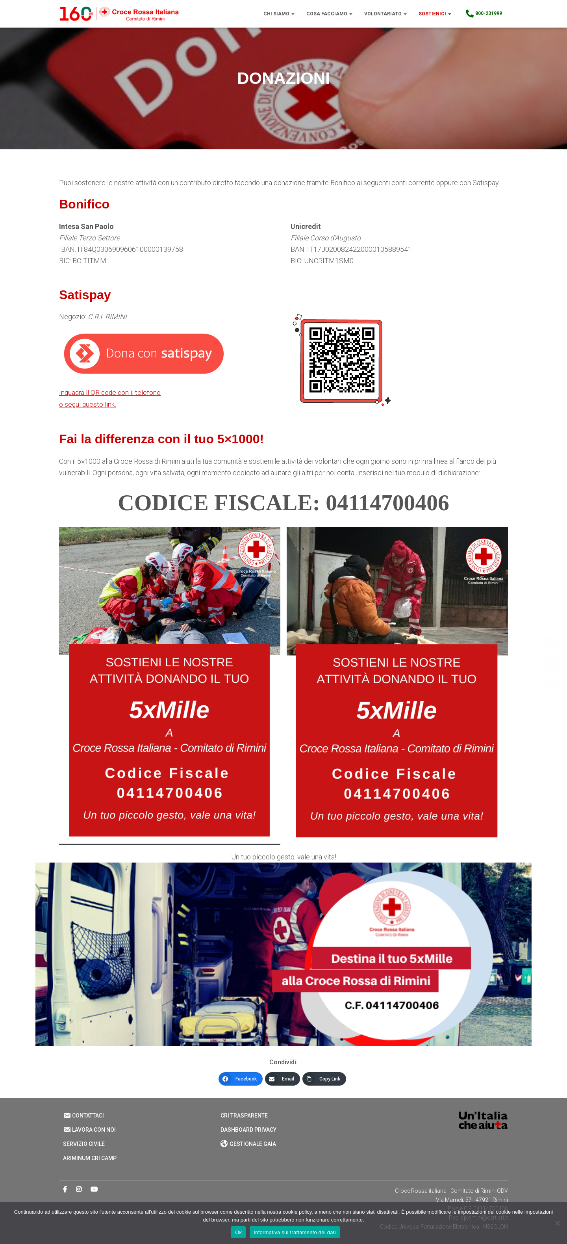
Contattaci (83, 1115)
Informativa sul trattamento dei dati (294, 1232)
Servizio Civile (84, 1144)
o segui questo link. (88, 404)
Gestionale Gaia (248, 1144)
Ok (238, 1232)
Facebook (65, 1190)
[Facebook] (241, 1079)
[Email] (282, 1079)
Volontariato (385, 14)
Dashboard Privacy (248, 1130)
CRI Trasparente (244, 1115)
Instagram (78, 1190)
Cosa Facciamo (329, 14)
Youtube (94, 1190)
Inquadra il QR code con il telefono (111, 392)
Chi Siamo (279, 14)
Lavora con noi (89, 1130)
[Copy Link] (324, 1079)
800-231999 (483, 14)
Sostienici (435, 14)
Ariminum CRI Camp (90, 1158)
